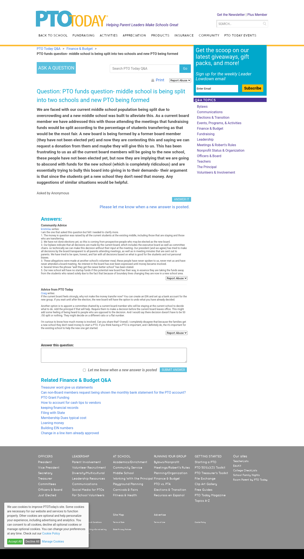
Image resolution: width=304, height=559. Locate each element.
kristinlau (46, 229)
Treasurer (45, 478)
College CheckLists (245, 470)
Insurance (184, 35)
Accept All (15, 541)
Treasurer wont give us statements (67, 387)
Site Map (118, 514)
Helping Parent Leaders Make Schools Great (142, 25)
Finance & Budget (210, 128)
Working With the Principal (133, 478)
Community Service (127, 467)
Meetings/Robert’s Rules (172, 467)
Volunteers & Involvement (216, 172)
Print (160, 80)
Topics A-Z (202, 500)
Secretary (45, 473)
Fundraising (83, 35)
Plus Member (257, 15)
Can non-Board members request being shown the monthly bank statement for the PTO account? (113, 392)
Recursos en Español (169, 495)
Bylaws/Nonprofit (166, 462)
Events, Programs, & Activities (219, 123)
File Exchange (205, 478)
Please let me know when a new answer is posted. (145, 206)
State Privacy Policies (122, 529)
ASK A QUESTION (56, 68)
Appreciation (134, 35)
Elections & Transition (213, 118)
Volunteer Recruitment (89, 467)
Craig (44, 293)
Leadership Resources (88, 478)
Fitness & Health (125, 495)
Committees (47, 484)
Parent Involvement (86, 462)
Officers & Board (209, 156)
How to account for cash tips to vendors (71, 403)
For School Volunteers (88, 495)
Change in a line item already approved (70, 433)
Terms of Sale (118, 522)
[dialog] (46, 525)
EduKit (237, 465)
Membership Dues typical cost (63, 418)
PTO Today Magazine (210, 495)
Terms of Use (159, 522)
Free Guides (203, 489)
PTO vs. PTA (162, 484)
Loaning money (52, 423)
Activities (109, 35)
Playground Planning (128, 484)
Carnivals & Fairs (125, 489)
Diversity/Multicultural (88, 473)
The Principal (207, 167)
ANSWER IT (181, 199)
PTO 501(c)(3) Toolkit (210, 467)
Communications (210, 112)
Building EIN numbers (57, 428)
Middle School (123, 473)
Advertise (160, 514)
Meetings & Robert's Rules (216, 145)
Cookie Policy (200, 522)
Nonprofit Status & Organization (220, 150)
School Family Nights (246, 475)
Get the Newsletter (231, 15)
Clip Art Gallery (206, 484)
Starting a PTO (205, 462)
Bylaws (202, 107)
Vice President (49, 467)
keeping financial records (59, 408)
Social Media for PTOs (88, 489)
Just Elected (47, 495)
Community (209, 35)
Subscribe (252, 88)
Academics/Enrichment (130, 462)
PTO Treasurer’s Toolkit (211, 473)
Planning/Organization (170, 473)
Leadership (205, 139)
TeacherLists (240, 461)
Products (160, 35)
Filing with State (53, 413)
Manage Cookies (53, 541)
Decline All (32, 541)
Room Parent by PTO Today (250, 479)
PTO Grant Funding (55, 398)
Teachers (204, 161)
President (45, 462)
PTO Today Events (240, 35)
